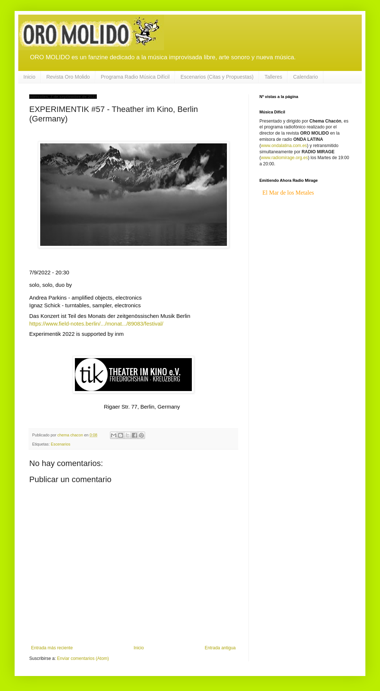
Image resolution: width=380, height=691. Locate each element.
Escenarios (60, 444)
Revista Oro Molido (68, 77)
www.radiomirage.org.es (284, 157)
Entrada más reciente (52, 647)
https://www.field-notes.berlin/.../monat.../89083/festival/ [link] (96, 323)
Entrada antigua (220, 647)
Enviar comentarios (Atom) (83, 658)
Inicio (29, 77)
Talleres (273, 77)
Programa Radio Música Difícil (135, 77)
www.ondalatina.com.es (284, 145)
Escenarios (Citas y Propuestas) (217, 77)
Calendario (305, 77)
